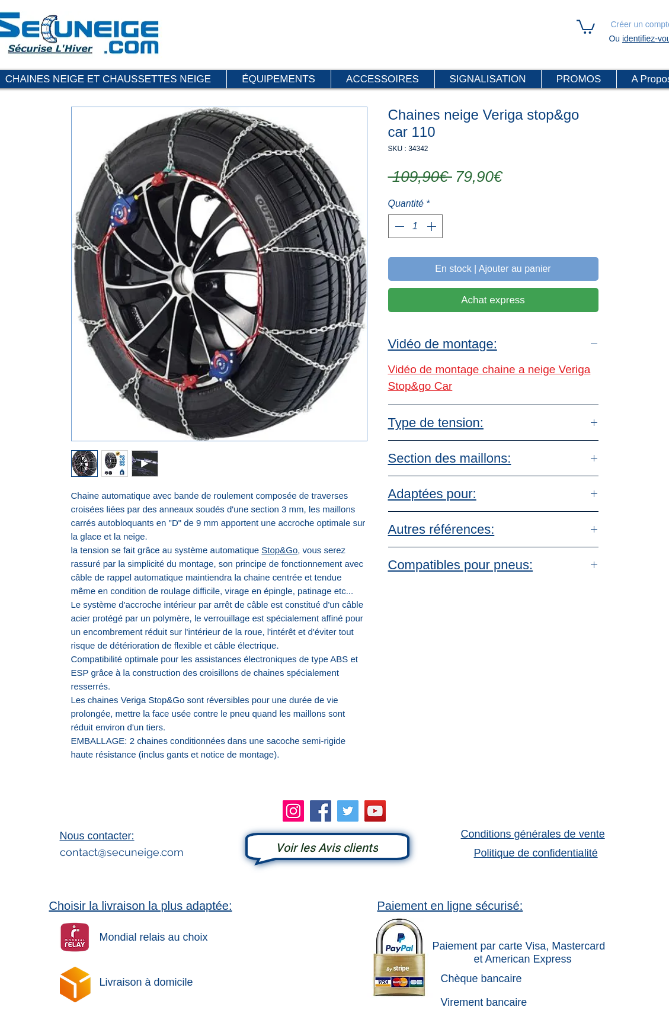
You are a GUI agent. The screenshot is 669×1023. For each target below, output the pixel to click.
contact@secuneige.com (122, 852)
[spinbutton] (415, 226)
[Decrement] (398, 226)
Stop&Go (279, 550)
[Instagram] (293, 811)
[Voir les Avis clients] (327, 848)
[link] (586, 26)
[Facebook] (320, 811)
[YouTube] (375, 811)
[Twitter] (347, 811)
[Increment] (432, 226)
